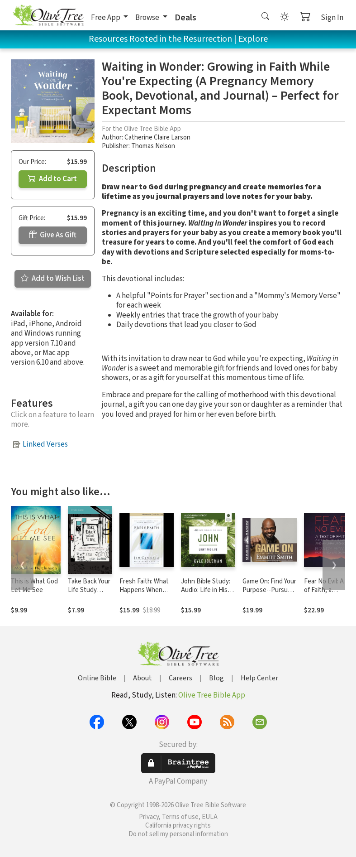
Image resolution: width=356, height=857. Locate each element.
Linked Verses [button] (45, 444)
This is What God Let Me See (34, 586)
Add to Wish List (53, 278)
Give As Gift (52, 235)
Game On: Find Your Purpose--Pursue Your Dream (269, 590)
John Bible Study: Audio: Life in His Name (205, 590)
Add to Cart (52, 178)
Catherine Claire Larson (157, 137)
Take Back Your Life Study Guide (89, 590)
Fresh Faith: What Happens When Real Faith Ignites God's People (144, 594)
